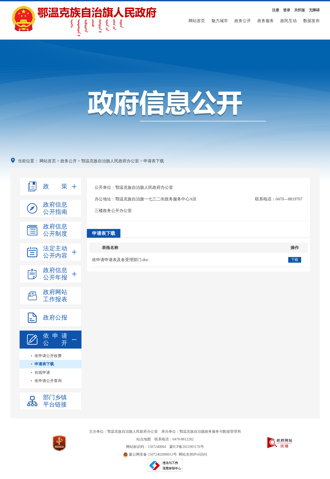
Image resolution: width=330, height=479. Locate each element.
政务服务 (265, 21)
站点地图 (143, 439)
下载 (294, 260)
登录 (286, 10)
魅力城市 (219, 21)
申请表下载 (44, 364)
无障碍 (314, 10)
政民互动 (288, 21)
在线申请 (42, 372)
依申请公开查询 (48, 381)
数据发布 (311, 21)
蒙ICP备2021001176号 (186, 447)
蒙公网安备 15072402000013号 (150, 454)
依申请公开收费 (48, 356)
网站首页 (196, 21)
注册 (275, 10)
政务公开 (242, 21)
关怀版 (299, 10)
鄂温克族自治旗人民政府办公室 (110, 161)
